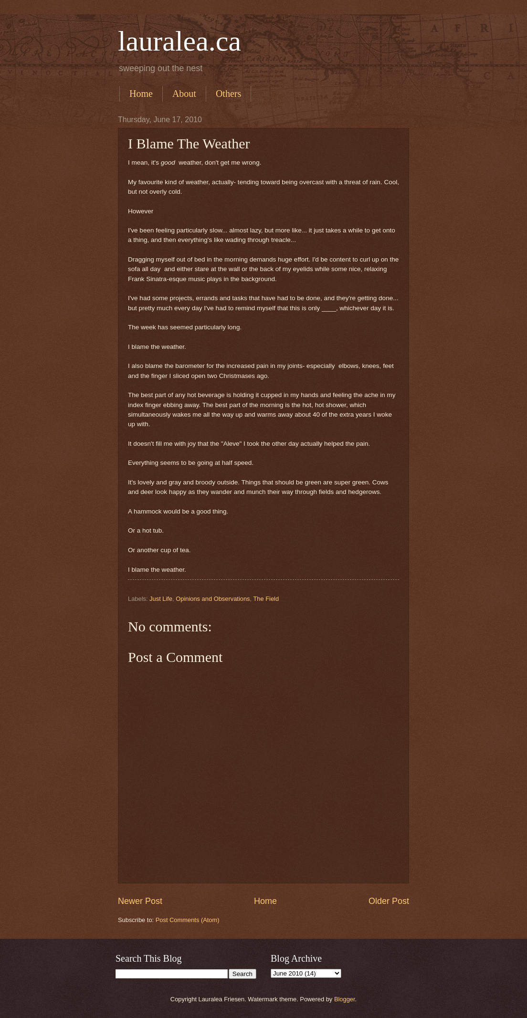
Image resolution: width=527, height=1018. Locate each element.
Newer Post (140, 901)
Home (141, 93)
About (184, 93)
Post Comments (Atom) (188, 920)
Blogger (344, 999)
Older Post (389, 901)
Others (228, 93)
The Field (266, 598)
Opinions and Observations (213, 598)
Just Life (160, 598)
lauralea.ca (179, 41)
